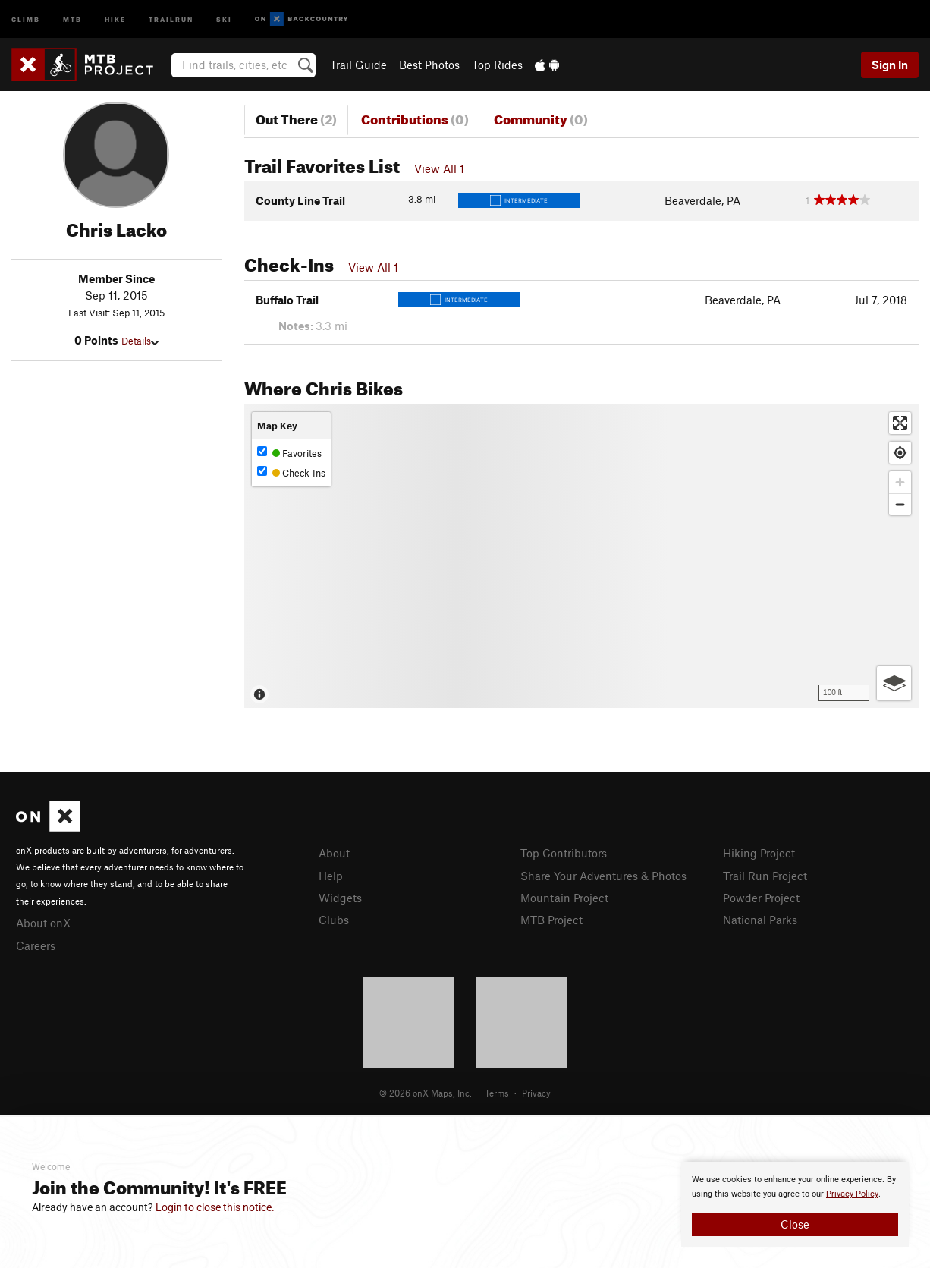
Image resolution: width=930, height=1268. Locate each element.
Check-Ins (291, 472)
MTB (72, 19)
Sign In (890, 64)
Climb (25, 19)
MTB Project (551, 920)
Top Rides (497, 64)
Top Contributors (563, 853)
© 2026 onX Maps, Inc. (425, 1092)
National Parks (760, 920)
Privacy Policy (852, 1194)
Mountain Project (564, 898)
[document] (795, 1204)
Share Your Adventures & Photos (603, 876)
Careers (35, 945)
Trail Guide (358, 64)
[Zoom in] (900, 482)
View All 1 (439, 168)
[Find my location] (900, 453)
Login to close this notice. (215, 1207)
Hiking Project (759, 853)
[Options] (894, 683)
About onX (43, 923)
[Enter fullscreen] (900, 423)
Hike (115, 19)
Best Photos (429, 64)
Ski (224, 19)
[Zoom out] (900, 504)
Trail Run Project (765, 876)
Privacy (536, 1092)
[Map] (581, 556)
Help (331, 876)
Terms (497, 1092)
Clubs (334, 920)
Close (795, 1224)
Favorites (289, 452)
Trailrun (171, 19)
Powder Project (761, 898)
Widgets (340, 898)
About (334, 853)
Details (140, 341)
